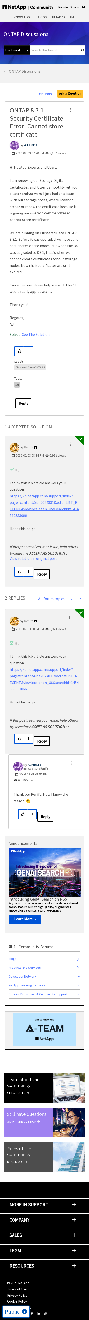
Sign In (74, 7)
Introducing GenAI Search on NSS (38, 899)
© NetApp (18, 1283)
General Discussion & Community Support (38, 994)
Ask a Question (70, 94)
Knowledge (23, 17)
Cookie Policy (17, 1301)
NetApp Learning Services (27, 985)
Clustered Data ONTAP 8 (30, 367)
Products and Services (25, 967)
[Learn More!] (25, 919)
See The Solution (36, 334)
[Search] (57, 50)
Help (84, 7)
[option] (45, 887)
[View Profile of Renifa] (28, 447)
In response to (35, 768)
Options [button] (45, 94)
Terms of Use (17, 1289)
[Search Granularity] (17, 50)
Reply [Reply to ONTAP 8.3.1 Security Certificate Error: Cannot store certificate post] (23, 403)
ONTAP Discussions (24, 71)
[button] (70, 109)
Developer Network (22, 976)
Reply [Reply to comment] (42, 574)
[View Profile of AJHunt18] (30, 145)
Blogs (42, 17)
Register (63, 7)
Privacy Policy (17, 1295)
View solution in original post (33, 558)
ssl (17, 385)
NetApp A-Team (63, 17)
